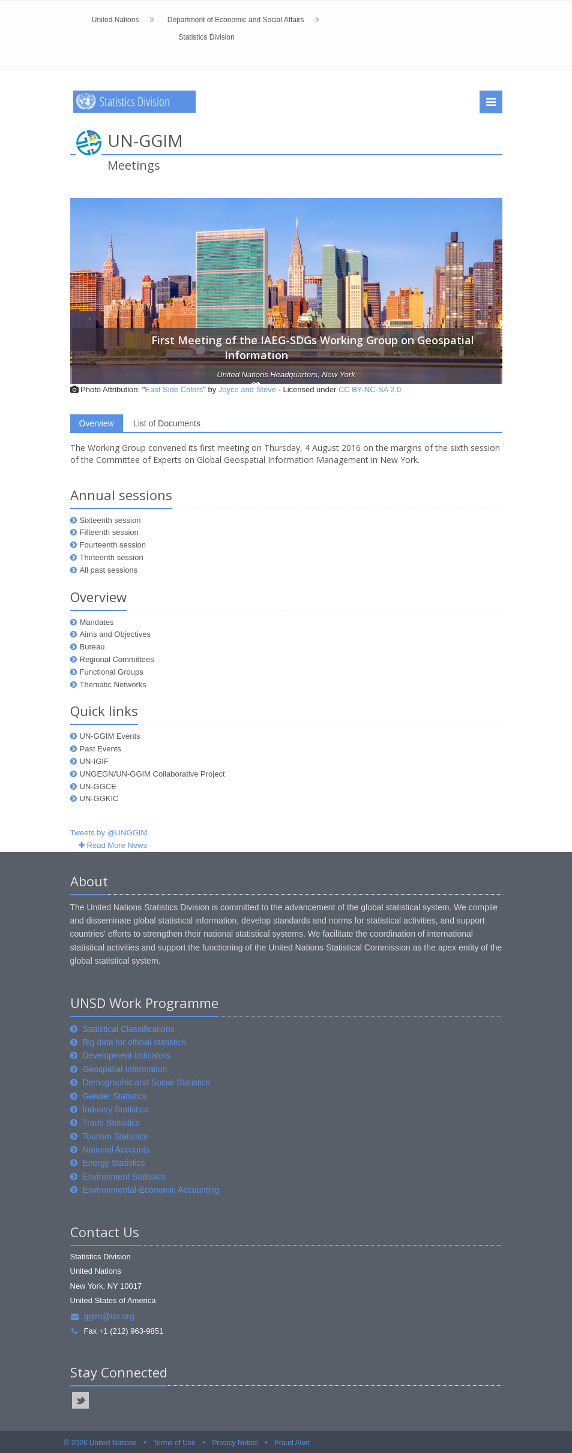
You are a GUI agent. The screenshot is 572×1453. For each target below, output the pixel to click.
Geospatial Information (124, 1069)
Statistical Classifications (128, 1029)
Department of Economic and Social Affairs (235, 20)
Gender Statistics (114, 1096)
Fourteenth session (113, 544)
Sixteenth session (110, 520)
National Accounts (115, 1149)
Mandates (97, 622)
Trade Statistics (111, 1122)
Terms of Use (174, 1443)
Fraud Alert (292, 1443)
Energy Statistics (113, 1163)
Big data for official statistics (133, 1042)
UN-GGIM (145, 140)
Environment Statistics (124, 1176)
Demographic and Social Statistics (145, 1082)
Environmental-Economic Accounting (150, 1190)
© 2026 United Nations (100, 1443)
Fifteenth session (109, 532)
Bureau (92, 646)
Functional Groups (111, 671)
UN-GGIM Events (110, 736)
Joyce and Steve (247, 389)
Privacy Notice (235, 1443)
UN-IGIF (94, 761)
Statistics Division (206, 37)
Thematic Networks (113, 684)
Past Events (100, 748)
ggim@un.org (102, 1316)
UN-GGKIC (99, 798)
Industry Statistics (115, 1109)
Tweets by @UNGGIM (109, 832)
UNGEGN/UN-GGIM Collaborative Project (152, 773)
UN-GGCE (98, 786)
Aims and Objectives (115, 634)
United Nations (115, 20)
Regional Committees (117, 659)
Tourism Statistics (115, 1136)
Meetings (133, 165)
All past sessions (109, 569)
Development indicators (126, 1055)
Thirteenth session (111, 557)
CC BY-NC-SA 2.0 (370, 389)
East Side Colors (174, 389)
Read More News (117, 845)
